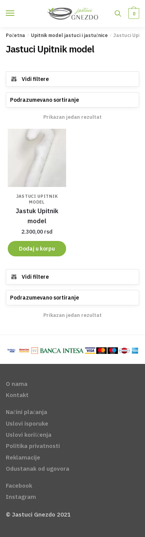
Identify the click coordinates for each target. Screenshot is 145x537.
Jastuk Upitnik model (37, 216)
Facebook (19, 485)
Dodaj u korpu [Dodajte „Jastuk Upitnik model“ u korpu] (37, 248)
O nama (16, 383)
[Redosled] (72, 100)
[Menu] (17, 13)
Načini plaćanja (26, 412)
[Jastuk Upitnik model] (37, 158)
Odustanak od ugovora (37, 468)
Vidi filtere (29, 79)
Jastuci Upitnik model (37, 199)
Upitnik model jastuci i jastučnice (69, 35)
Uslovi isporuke (27, 423)
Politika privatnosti (33, 445)
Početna (15, 35)
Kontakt (17, 395)
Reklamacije (23, 457)
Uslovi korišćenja (29, 434)
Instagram (21, 496)
